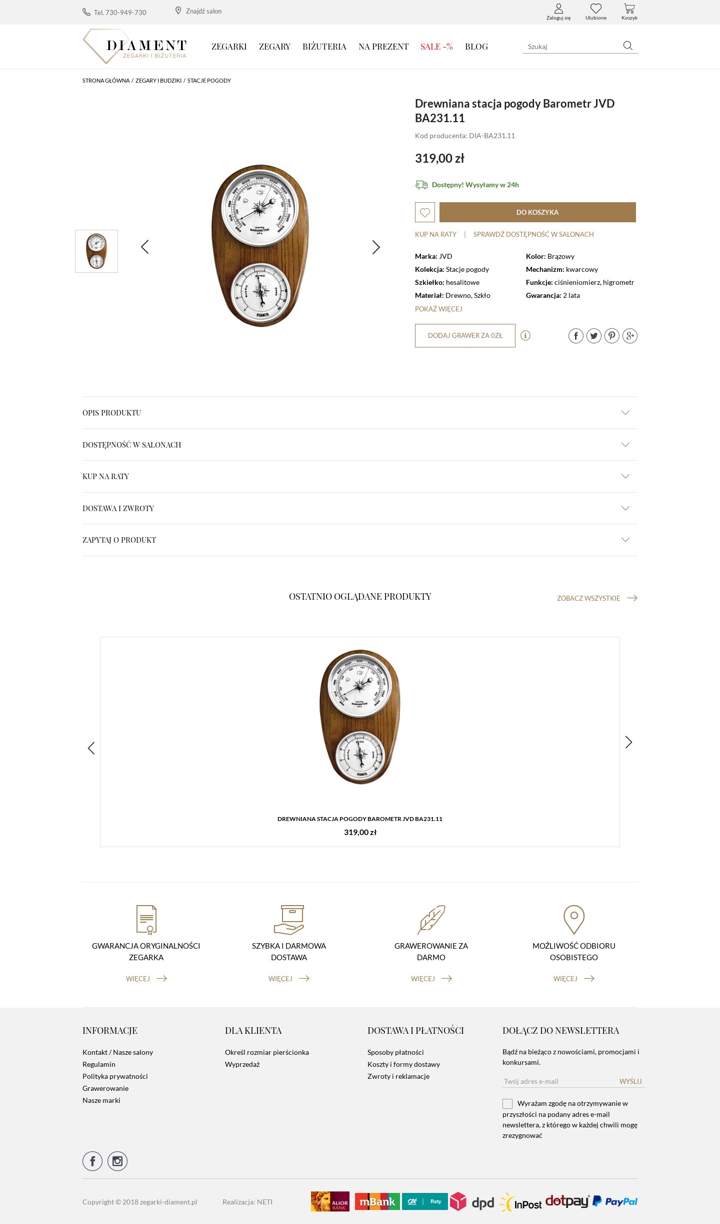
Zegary (274, 46)
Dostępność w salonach (356, 445)
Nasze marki (101, 1100)
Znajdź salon (199, 11)
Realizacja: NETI (247, 1201)
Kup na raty (435, 234)
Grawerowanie (105, 1088)
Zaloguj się (558, 12)
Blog (476, 46)
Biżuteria (324, 46)
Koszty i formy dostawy (404, 1064)
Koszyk (630, 12)
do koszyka (537, 212)
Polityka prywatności (115, 1076)
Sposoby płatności (396, 1052)
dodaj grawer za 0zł (465, 335)
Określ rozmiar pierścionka (267, 1052)
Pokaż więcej (438, 309)
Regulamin (99, 1064)
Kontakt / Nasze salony (117, 1052)
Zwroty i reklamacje (399, 1076)
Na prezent (383, 46)
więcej (146, 979)
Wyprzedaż (242, 1064)
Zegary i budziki (159, 80)
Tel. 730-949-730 (114, 12)
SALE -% (436, 46)
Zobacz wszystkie (597, 598)
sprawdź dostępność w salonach (534, 234)
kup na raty (356, 476)
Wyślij (631, 1081)
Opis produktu (356, 412)
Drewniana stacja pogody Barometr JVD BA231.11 (360, 819)
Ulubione (596, 12)
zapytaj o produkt (356, 540)
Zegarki (229, 46)
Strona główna (106, 80)
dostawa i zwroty (356, 508)
